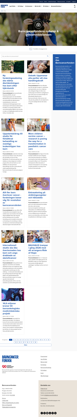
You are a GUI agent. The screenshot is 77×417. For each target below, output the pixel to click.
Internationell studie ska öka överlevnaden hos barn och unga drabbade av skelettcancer (12, 251)
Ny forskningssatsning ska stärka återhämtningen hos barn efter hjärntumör (12, 82)
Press (31, 49)
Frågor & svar (44, 388)
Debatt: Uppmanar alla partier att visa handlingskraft (37, 78)
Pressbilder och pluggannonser (40, 49)
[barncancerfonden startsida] (4, 6)
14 (19, 342)
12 (48, 339)
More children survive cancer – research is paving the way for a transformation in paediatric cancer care (37, 141)
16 (27, 342)
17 (31, 342)
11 (44, 339)
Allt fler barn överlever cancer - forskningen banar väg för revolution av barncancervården (12, 198)
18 (35, 342)
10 (40, 339)
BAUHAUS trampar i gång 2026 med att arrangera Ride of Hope (38, 249)
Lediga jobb (5, 400)
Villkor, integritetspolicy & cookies (10, 402)
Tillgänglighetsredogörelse (9, 406)
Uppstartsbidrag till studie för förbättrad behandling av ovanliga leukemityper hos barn (13, 141)
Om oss (4, 397)
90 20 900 (12, 394)
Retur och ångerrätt (7, 404)
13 (15, 342)
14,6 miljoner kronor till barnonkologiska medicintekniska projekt (11, 308)
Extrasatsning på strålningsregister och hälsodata (37, 195)
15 (23, 342)
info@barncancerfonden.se (51, 394)
